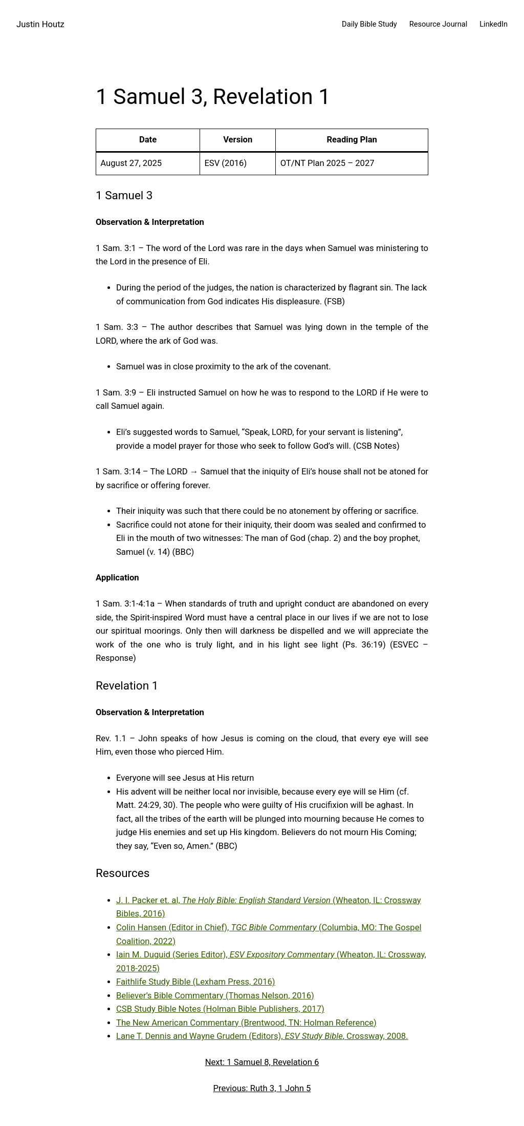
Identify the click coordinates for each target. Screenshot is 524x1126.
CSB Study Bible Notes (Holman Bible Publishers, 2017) (220, 1009)
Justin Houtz (40, 24)
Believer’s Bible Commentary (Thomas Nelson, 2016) (215, 995)
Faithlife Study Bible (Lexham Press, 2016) (195, 982)
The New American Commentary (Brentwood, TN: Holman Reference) (246, 1023)
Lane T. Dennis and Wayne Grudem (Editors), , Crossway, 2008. (262, 1036)
